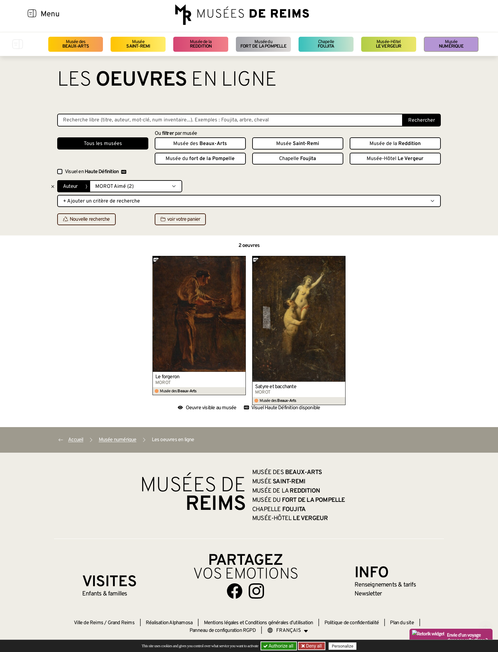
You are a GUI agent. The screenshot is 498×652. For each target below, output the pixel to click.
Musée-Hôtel (388, 44)
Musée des (75, 44)
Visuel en (95, 172)
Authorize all (278, 645)
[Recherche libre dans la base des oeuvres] (230, 120)
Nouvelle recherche (86, 219)
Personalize (342, 646)
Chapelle (326, 44)
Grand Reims (121, 623)
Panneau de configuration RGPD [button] (223, 630)
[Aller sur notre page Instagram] (256, 591)
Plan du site (402, 623)
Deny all (313, 645)
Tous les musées (103, 144)
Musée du (263, 44)
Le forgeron (167, 377)
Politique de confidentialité (351, 623)
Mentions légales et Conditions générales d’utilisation (258, 623)
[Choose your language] (287, 630)
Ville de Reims (88, 623)
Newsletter (368, 594)
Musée (138, 44)
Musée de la (201, 44)
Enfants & (104, 594)
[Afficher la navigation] (32, 14)
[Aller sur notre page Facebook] (234, 591)
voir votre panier (180, 219)
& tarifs (385, 585)
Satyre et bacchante (275, 386)
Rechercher (421, 120)
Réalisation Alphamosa (169, 623)
